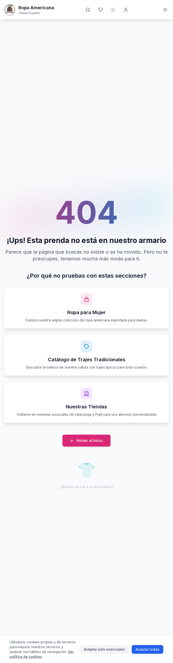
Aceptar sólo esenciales (104, 649)
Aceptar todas (147, 649)
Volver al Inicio (86, 440)
